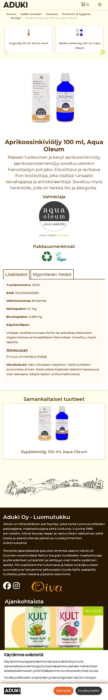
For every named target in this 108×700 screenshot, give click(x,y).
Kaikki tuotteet (31, 14)
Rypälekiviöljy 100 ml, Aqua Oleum (54, 451)
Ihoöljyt (16, 18)
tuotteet (63, 235)
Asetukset (63, 690)
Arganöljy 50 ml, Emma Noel (28, 43)
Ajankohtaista (24, 601)
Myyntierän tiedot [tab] (52, 274)
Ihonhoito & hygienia (76, 14)
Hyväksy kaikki (88, 690)
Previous (6, 53)
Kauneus (52, 14)
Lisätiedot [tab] (16, 274)
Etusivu (11, 14)
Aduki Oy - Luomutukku (36, 517)
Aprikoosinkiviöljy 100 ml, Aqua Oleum (51, 18)
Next (102, 53)
